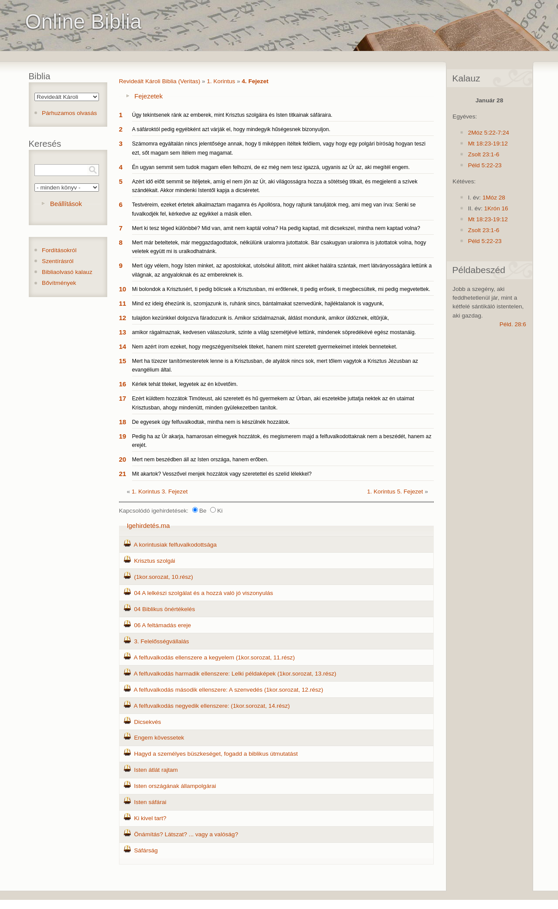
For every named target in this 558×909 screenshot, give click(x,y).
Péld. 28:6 (513, 324)
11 (122, 303)
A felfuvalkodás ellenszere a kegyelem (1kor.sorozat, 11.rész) (214, 657)
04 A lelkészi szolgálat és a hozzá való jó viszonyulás (203, 593)
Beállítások (66, 203)
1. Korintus (221, 81)
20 (122, 459)
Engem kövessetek (159, 737)
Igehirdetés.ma (148, 525)
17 (122, 398)
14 (122, 346)
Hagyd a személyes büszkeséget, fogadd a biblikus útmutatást (216, 753)
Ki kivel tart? (150, 818)
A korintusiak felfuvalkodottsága (175, 544)
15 (122, 361)
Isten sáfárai (150, 802)
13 (122, 332)
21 (122, 473)
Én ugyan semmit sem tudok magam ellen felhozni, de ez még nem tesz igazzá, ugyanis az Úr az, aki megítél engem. (271, 167)
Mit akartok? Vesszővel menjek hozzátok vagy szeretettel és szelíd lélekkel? (222, 474)
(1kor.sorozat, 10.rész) (163, 577)
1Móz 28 (494, 197)
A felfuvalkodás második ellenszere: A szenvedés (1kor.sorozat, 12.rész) (228, 689)
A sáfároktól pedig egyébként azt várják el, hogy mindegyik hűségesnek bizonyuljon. (231, 129)
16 (122, 384)
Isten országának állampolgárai (175, 786)
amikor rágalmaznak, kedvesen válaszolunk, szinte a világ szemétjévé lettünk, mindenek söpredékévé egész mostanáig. (274, 332)
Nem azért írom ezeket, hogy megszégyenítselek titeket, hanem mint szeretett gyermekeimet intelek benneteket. (265, 347)
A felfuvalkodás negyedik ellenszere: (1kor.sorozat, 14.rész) (212, 706)
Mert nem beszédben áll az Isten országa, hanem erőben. (200, 459)
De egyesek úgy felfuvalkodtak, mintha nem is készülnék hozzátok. (211, 422)
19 (122, 436)
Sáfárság (145, 850)
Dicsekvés (147, 722)
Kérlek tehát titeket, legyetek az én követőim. (185, 384)
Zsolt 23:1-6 (483, 154)
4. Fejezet (255, 81)
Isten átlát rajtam (156, 770)
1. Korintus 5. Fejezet (395, 491)
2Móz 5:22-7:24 (488, 132)
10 (122, 289)
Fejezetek (148, 96)
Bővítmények (59, 283)
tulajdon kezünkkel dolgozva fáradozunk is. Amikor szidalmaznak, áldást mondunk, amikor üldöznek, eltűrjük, (260, 318)
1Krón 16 (496, 208)
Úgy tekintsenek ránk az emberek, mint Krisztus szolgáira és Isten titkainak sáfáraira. (232, 115)
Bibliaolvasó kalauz (67, 272)
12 (122, 317)
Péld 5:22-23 (484, 165)
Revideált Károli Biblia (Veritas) (160, 81)
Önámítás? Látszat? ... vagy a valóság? (186, 834)
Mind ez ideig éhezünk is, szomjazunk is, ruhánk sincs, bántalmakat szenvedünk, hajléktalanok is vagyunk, (258, 304)
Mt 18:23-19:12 (487, 143)
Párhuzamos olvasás (69, 113)
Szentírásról (58, 261)
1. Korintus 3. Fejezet (159, 491)
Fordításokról (59, 250)
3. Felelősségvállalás (161, 641)
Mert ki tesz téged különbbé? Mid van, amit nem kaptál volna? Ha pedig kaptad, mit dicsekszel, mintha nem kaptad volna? (276, 228)
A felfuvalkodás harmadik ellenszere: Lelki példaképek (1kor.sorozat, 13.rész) (235, 673)
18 (122, 422)
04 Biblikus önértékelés (164, 609)
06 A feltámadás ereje (162, 625)
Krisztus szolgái (154, 561)
